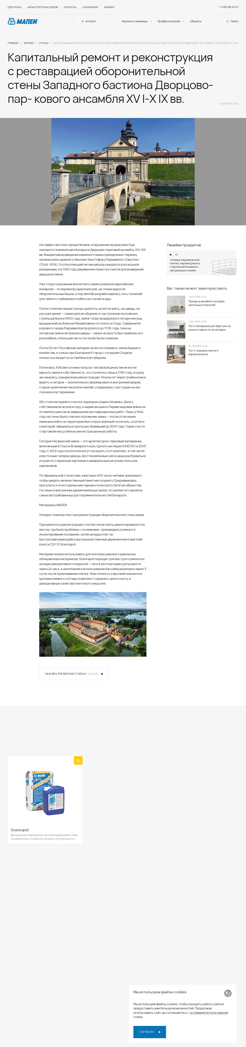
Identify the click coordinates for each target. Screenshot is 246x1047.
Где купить (15, 7)
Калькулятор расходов (42, 7)
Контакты (70, 7)
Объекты (195, 21)
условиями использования (209, 1013)
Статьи (43, 43)
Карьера (109, 7)
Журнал (29, 43)
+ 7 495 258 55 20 (228, 7)
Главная (13, 43)
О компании (90, 7)
